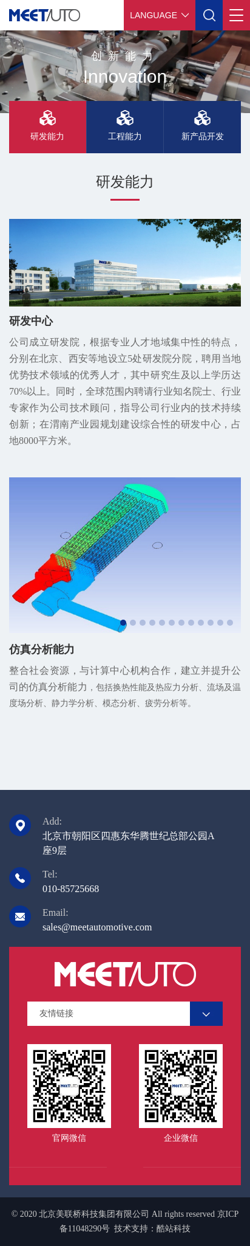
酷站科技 (174, 1228)
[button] (123, 623)
